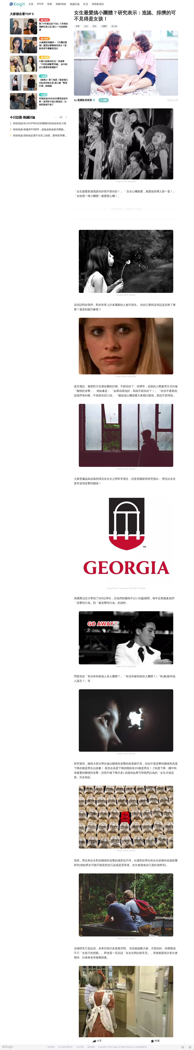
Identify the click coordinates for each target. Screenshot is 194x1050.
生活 (85, 4)
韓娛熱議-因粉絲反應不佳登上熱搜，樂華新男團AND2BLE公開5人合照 (40, 135)
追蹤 (103, 100)
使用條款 (51, 1047)
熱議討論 (75, 4)
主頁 (30, 4)
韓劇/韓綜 (61, 4)
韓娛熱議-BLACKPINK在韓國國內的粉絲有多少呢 (39, 123)
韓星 (49, 4)
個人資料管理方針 (65, 1047)
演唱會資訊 (98, 4)
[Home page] (17, 4)
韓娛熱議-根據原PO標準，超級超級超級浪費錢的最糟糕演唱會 (40, 129)
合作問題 (80, 1047)
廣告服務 (91, 1047)
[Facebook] (182, 1047)
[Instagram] (190, 1047)
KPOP (40, 4)
